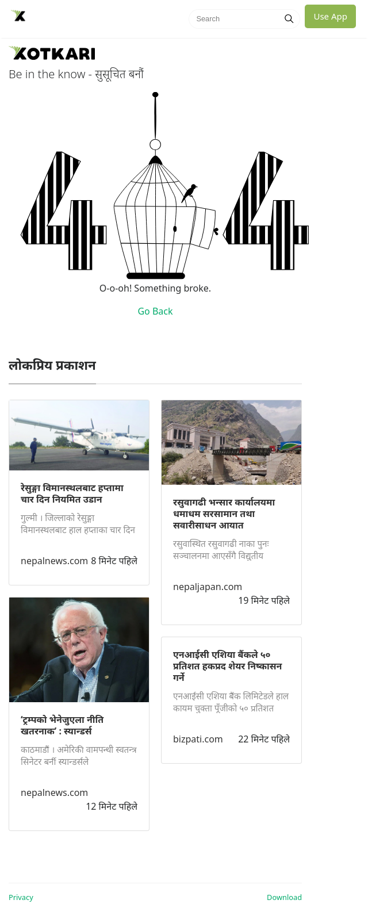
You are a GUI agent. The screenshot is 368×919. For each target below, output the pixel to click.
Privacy (21, 897)
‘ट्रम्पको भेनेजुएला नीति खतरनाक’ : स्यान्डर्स (62, 725)
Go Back (154, 311)
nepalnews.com (54, 560)
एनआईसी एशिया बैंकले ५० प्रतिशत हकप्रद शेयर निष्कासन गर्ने (227, 666)
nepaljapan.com (207, 586)
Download (284, 897)
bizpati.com (198, 739)
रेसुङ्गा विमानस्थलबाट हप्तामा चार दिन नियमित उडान (72, 493)
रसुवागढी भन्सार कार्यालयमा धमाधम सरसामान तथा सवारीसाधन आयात (224, 513)
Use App (330, 16)
